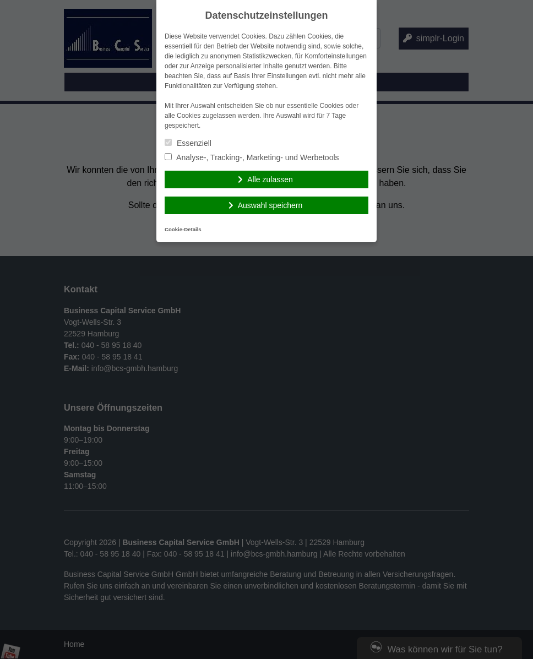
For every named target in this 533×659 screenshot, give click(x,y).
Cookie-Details (183, 229)
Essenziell (188, 143)
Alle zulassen (270, 179)
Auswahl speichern (270, 205)
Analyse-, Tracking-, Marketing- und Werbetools (252, 157)
